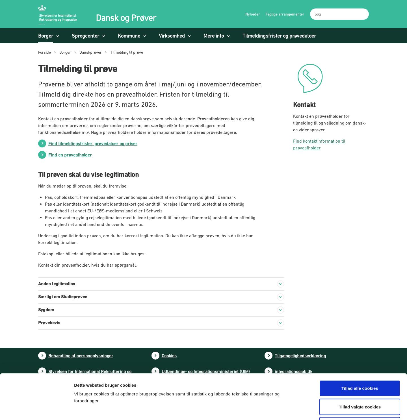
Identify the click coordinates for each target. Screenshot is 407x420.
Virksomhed (172, 36)
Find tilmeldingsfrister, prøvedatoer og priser (92, 143)
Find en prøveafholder (70, 154)
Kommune (129, 36)
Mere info (214, 36)
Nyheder (252, 14)
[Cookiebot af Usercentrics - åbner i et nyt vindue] (36, 409)
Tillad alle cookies (359, 345)
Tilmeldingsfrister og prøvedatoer (279, 36)
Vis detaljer (296, 408)
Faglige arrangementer (285, 14)
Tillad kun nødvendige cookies (359, 382)
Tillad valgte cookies (360, 364)
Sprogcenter (85, 36)
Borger (45, 36)
